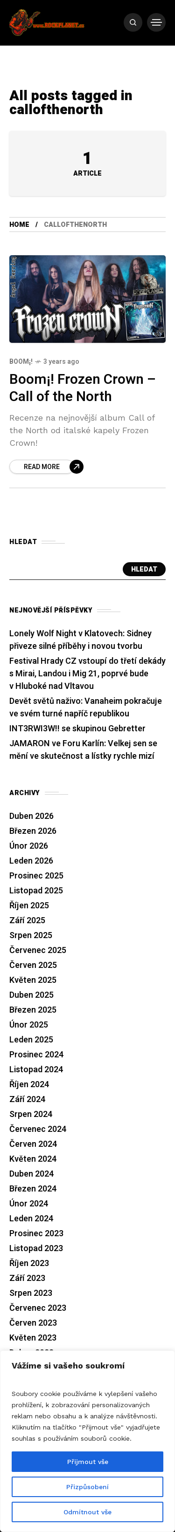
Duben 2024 (31, 1174)
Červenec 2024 (37, 1129)
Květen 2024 (32, 1159)
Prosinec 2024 (36, 1055)
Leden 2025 (31, 1040)
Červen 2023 (33, 1323)
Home (19, 225)
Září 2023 (27, 1278)
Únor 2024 (28, 1204)
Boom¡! (21, 362)
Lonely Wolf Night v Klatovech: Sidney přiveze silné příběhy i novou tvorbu (80, 640)
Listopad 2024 (36, 1069)
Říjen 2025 (29, 905)
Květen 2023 (32, 1338)
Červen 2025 (33, 965)
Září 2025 (27, 920)
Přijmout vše (87, 1461)
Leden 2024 (31, 1218)
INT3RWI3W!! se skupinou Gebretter (77, 728)
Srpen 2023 (30, 1293)
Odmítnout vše (87, 1512)
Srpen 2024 (30, 1114)
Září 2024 (27, 1099)
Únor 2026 (28, 846)
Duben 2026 (31, 816)
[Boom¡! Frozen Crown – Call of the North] (46, 467)
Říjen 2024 (29, 1084)
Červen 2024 (33, 1144)
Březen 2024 (32, 1189)
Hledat (144, 569)
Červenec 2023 (37, 1308)
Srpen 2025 (30, 935)
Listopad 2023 (36, 1248)
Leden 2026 (31, 861)
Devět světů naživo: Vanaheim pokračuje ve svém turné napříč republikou (85, 707)
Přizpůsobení (87, 1487)
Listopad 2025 (36, 891)
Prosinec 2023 (36, 1233)
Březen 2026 (32, 831)
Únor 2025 (28, 1025)
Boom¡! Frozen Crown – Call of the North (82, 388)
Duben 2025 (31, 995)
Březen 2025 (32, 1010)
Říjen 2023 (29, 1263)
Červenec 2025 (37, 950)
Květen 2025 (32, 980)
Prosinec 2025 (36, 876)
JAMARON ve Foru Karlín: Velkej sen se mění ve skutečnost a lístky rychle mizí (83, 750)
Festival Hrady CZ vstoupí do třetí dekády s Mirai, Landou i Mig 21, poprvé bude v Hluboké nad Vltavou (87, 674)
